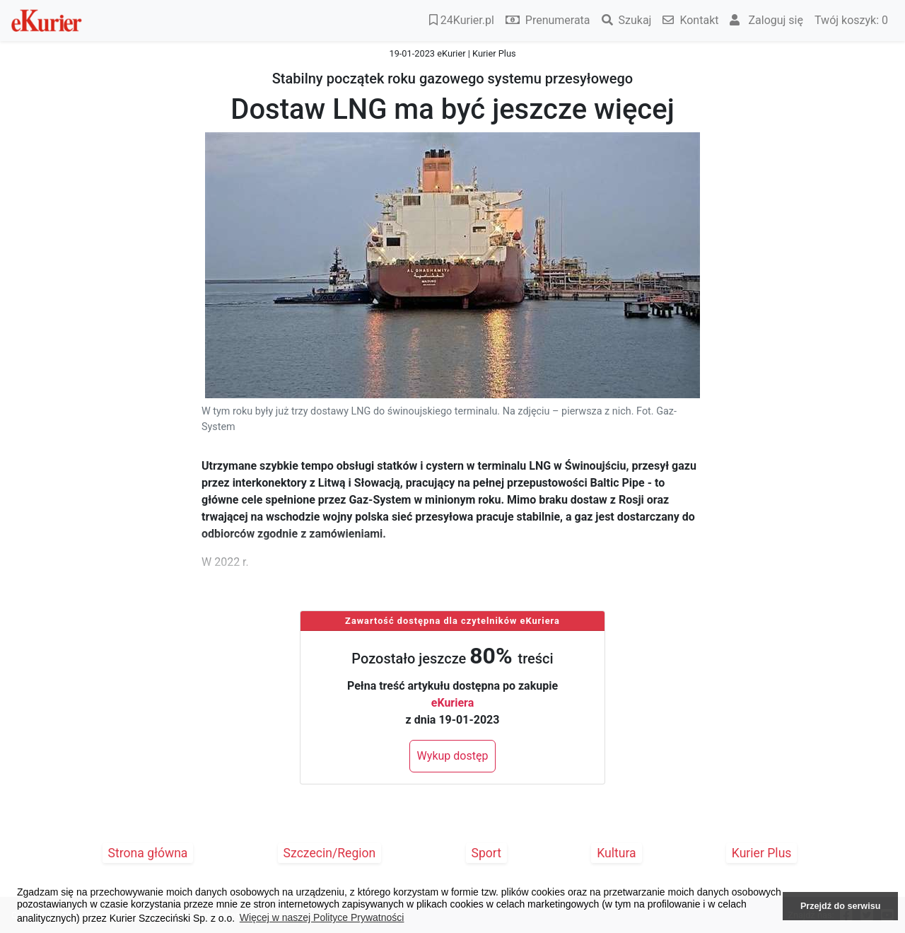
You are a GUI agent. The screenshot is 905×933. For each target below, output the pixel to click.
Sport (487, 853)
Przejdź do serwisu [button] (840, 906)
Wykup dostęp (453, 756)
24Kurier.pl (461, 20)
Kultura (616, 853)
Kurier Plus (762, 853)
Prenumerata (548, 20)
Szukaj (627, 20)
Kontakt (690, 20)
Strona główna (148, 853)
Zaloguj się (766, 20)
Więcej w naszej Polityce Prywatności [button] (322, 917)
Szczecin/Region (330, 853)
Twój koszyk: (851, 20)
